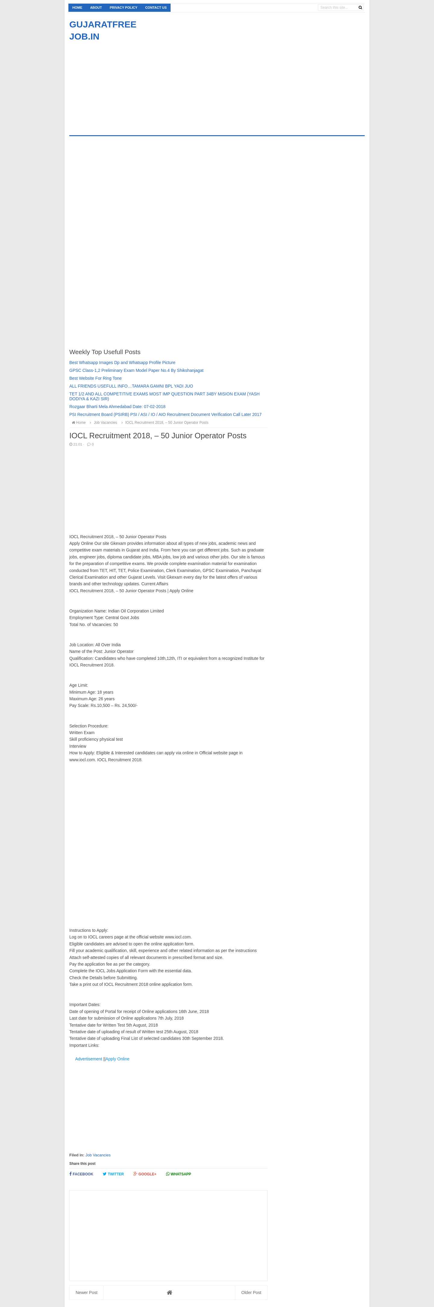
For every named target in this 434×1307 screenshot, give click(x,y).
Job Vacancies (98, 1155)
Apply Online (117, 1058)
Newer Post (86, 1292)
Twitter (113, 1174)
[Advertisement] (120, 85)
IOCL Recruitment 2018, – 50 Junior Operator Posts (164, 422)
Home (77, 7)
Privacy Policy (123, 7)
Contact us (156, 7)
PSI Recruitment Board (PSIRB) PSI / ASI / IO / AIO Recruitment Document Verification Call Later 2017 (165, 414)
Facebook (81, 1174)
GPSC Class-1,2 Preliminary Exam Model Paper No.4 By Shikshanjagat (136, 370)
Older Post (251, 1292)
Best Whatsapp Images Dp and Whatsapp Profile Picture (122, 362)
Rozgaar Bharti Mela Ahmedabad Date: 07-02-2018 (117, 406)
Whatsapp (178, 1174)
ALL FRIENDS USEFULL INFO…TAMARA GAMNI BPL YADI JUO (131, 386)
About (96, 7)
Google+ (145, 1174)
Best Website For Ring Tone (95, 378)
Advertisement (88, 1058)
